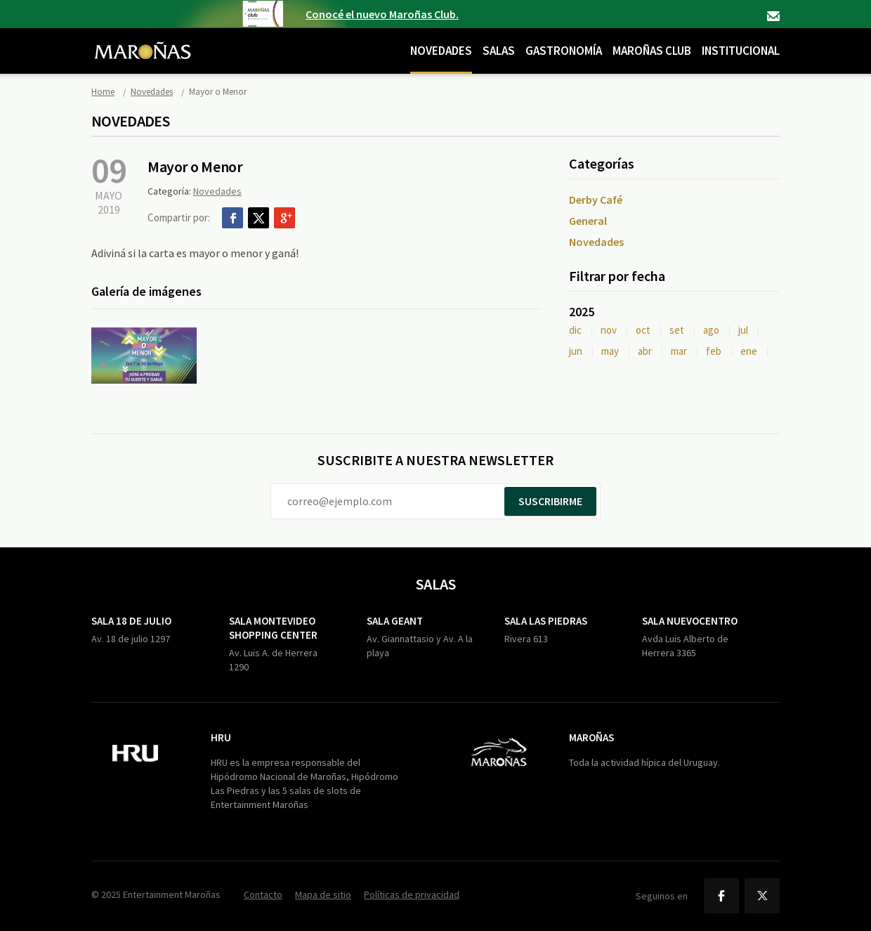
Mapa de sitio (323, 894)
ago (711, 330)
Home (102, 91)
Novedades (441, 50)
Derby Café (595, 200)
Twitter (258, 217)
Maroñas (591, 737)
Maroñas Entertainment (142, 40)
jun (575, 351)
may (610, 351)
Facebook (232, 217)
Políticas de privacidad (411, 894)
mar (679, 351)
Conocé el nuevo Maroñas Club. (382, 14)
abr (645, 351)
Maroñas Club (652, 50)
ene (748, 351)
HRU (221, 737)
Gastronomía (563, 50)
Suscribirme (550, 501)
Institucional (741, 50)
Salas (499, 50)
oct (643, 330)
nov (609, 330)
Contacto (773, 16)
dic (575, 330)
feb (713, 351)
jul (743, 330)
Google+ (284, 217)
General (588, 221)
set (676, 330)
